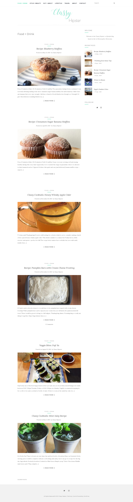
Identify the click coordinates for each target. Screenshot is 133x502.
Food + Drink (22, 3)
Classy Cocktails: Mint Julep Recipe (49, 415)
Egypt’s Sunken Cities (101, 89)
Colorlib (75, 496)
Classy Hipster (57, 52)
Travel (67, 3)
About (74, 3)
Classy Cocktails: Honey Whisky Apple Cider (49, 194)
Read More (49, 100)
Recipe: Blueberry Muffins (49, 48)
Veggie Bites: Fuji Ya (49, 345)
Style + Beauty (35, 3)
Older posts (22, 479)
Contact (82, 3)
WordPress (86, 496)
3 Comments (49, 324)
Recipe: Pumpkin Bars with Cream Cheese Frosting (49, 267)
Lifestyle (58, 3)
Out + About (48, 3)
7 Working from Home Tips (103, 61)
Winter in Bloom (99, 80)
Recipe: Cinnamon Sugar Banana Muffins (49, 121)
